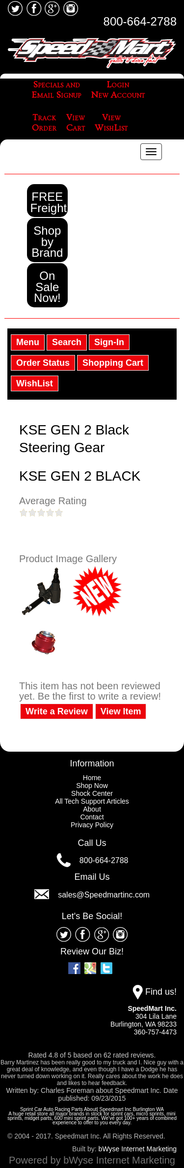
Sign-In (109, 342)
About (92, 809)
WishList (34, 383)
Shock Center (92, 793)
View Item (121, 711)
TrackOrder (44, 123)
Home (92, 778)
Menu (27, 342)
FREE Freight (48, 202)
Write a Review (57, 711)
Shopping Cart (112, 363)
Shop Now (92, 785)
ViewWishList (111, 123)
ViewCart (75, 123)
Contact (92, 817)
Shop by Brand (47, 241)
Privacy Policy (92, 825)
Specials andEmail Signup (56, 90)
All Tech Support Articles (92, 801)
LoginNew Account (118, 90)
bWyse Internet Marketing (138, 1149)
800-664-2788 (140, 21)
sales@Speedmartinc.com (104, 895)
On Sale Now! (47, 286)
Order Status (43, 363)
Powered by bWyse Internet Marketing (92, 1160)
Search (66, 342)
